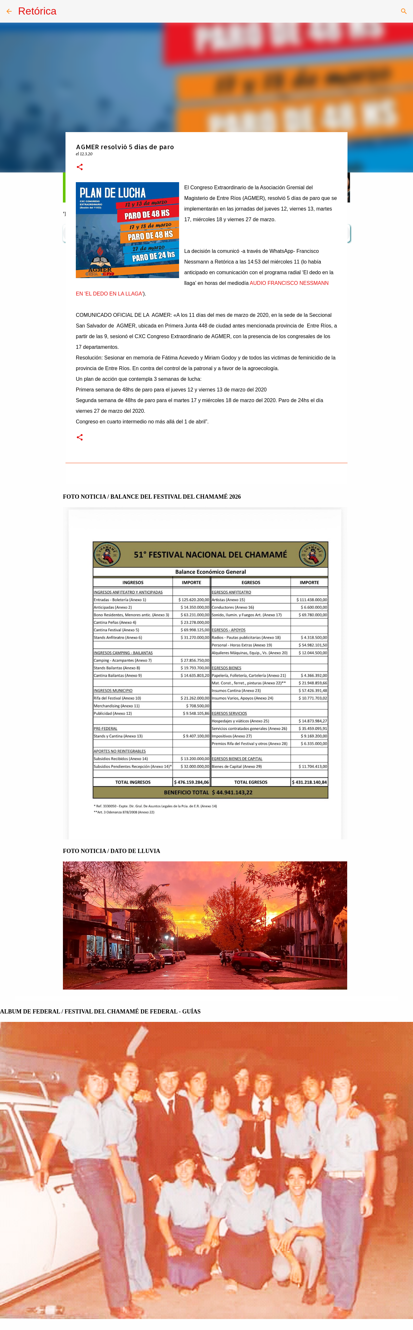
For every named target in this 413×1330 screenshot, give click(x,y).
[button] (80, 167)
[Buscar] (404, 11)
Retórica (37, 11)
